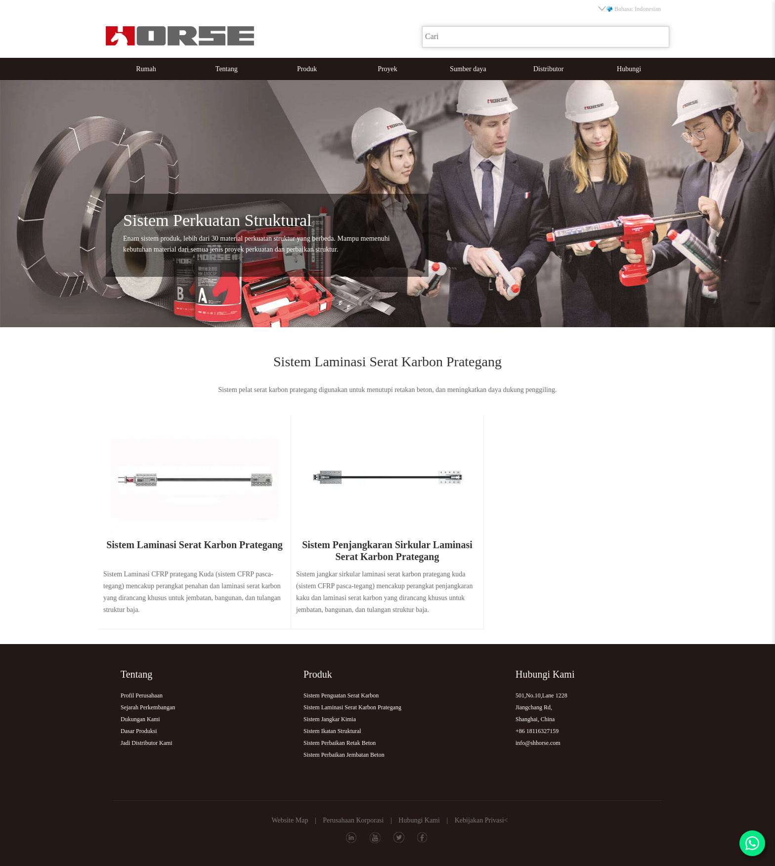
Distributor (548, 69)
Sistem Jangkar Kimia (329, 719)
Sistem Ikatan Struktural (332, 731)
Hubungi (629, 69)
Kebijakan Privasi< (481, 820)
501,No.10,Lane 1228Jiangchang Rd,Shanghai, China (541, 707)
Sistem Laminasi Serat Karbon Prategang (352, 707)
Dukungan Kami (140, 719)
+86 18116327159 (537, 731)
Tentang (226, 69)
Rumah (146, 69)
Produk (307, 69)
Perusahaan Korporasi (353, 820)
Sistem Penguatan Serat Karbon (341, 695)
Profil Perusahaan (142, 695)
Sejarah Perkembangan (148, 707)
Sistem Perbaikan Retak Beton (339, 742)
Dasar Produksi (139, 731)
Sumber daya (468, 69)
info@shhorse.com (538, 742)
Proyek (387, 69)
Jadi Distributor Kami (146, 742)
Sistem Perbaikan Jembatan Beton (344, 754)
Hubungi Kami (419, 820)
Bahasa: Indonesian (630, 8)
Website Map (289, 820)
